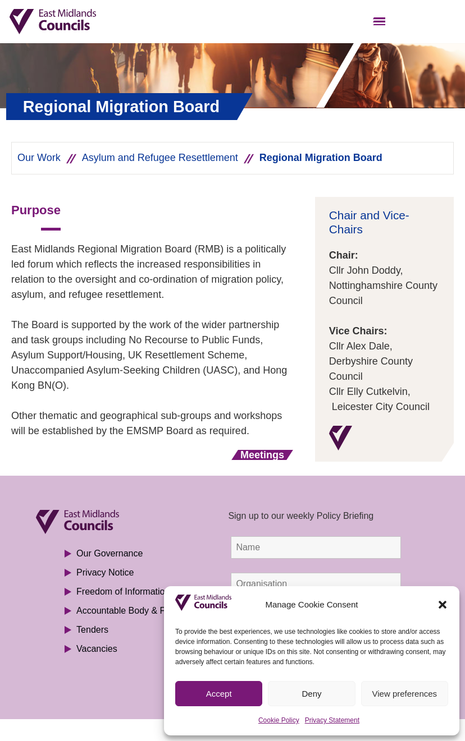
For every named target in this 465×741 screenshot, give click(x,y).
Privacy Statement (332, 720)
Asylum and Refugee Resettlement (160, 157)
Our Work (39, 157)
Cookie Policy (278, 720)
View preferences (404, 693)
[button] (442, 604)
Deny (311, 693)
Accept (219, 693)
